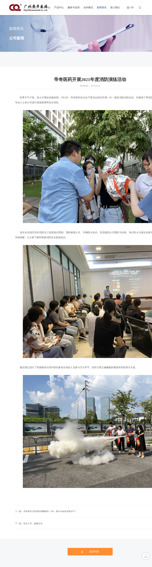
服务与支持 (74, 7)
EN (132, 7)
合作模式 (88, 7)
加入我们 (115, 7)
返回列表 (90, 551)
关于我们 (32, 7)
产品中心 (59, 7)
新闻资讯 (101, 7)
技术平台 (45, 7)
